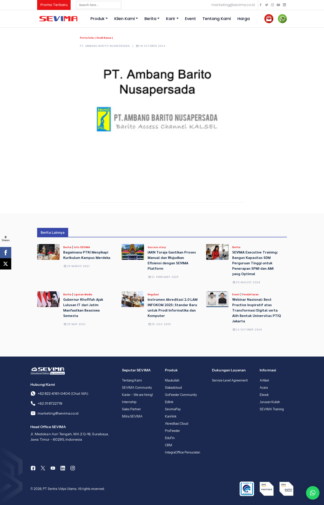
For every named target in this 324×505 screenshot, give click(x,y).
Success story (157, 247)
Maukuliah (172, 380)
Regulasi (153, 294)
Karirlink (170, 416)
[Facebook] (33, 468)
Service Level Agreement (230, 380)
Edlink (169, 402)
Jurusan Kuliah (270, 402)
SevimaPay (173, 409)
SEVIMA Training (272, 409)
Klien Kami (124, 18)
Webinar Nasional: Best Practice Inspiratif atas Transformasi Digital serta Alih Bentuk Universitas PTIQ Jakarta (256, 310)
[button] (313, 493)
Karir (170, 18)
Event (190, 18)
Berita (150, 18)
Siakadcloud (173, 388)
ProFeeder (172, 431)
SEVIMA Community (137, 388)
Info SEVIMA (82, 247)
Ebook (264, 395)
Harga (243, 18)
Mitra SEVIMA (132, 416)
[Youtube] (53, 468)
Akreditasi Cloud (176, 424)
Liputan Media (83, 294)
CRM (168, 445)
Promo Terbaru (54, 4)
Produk (97, 18)
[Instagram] (72, 468)
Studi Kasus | (104, 37)
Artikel (264, 380)
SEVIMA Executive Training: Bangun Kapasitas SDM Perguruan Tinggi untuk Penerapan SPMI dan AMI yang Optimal (255, 263)
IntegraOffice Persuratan (182, 452)
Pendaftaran (250, 294)
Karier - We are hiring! (137, 395)
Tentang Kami (216, 18)
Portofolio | (87, 37)
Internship (129, 402)
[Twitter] (43, 468)
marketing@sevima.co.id (233, 4)
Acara (264, 388)
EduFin (170, 438)
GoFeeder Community (181, 395)
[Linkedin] (62, 468)
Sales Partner (131, 409)
